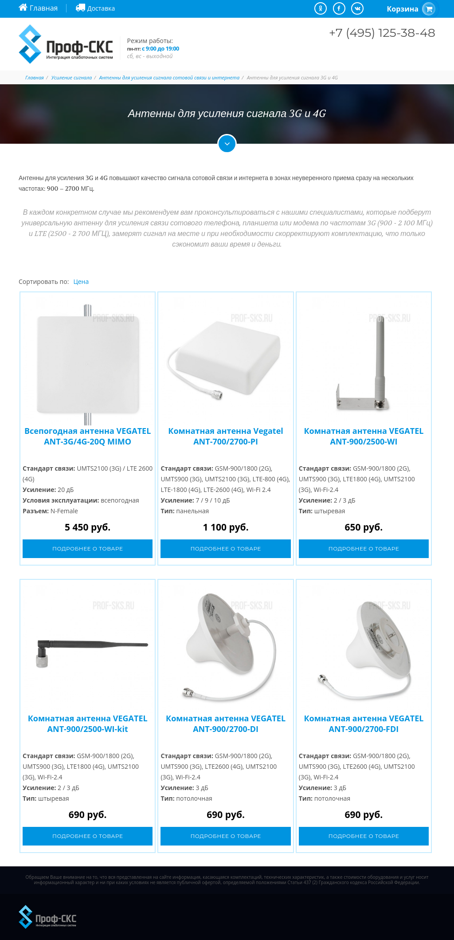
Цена (81, 281)
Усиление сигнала (71, 77)
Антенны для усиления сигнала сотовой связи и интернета (169, 77)
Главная (34, 77)
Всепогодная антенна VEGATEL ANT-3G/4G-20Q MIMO (87, 436)
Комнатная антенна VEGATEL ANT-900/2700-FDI (363, 723)
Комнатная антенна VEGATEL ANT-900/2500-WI (363, 436)
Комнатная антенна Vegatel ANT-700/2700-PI (225, 436)
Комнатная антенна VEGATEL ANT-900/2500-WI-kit (88, 723)
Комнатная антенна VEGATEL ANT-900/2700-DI (226, 723)
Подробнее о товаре (87, 548)
